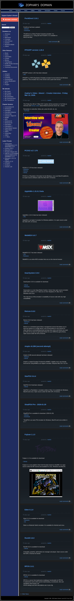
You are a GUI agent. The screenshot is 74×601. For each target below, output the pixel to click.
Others (7, 46)
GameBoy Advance (10, 112)
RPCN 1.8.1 (29, 566)
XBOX (6, 135)
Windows (7, 34)
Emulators (18, 10)
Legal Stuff (64, 598)
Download (27, 30)
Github (25, 172)
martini (49, 23)
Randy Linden (35, 105)
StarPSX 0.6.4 (30, 376)
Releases (26, 169)
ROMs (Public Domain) (11, 63)
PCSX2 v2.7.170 (31, 151)
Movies (7, 60)
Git (25, 522)
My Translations (9, 100)
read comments (53, 41)
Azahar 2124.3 (9, 148)
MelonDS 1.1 (8, 150)
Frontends (8, 65)
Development (8, 79)
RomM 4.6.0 (29, 538)
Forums (63, 10)
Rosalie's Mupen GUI (11, 152)
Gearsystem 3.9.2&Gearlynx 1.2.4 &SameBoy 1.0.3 (11, 145)
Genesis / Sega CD (10, 115)
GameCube (8, 114)
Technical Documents (11, 67)
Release (26, 356)
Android (7, 43)
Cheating (7, 77)
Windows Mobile (9, 44)
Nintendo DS (8, 122)
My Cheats (8, 93)
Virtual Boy (8, 133)
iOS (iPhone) (8, 41)
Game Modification (10, 81)
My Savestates (9, 96)
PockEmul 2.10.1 (32, 18)
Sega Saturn (8, 130)
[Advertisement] (65, 40)
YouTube (26, 110)
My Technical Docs (10, 98)
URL (24, 74)
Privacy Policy (69, 598)
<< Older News (24, 594)
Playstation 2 (8, 126)
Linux (6, 35)
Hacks (39, 10)
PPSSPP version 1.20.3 (34, 50)
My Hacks (8, 91)
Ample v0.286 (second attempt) (38, 346)
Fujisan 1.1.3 (30, 435)
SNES (6, 131)
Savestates (47, 10)
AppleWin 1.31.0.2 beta (34, 191)
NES (6, 119)
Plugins (7, 84)
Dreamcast (8, 108)
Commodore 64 (9, 107)
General (7, 74)
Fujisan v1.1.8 (9, 161)
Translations (8, 62)
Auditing (7, 75)
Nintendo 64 (8, 121)
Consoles (7, 39)
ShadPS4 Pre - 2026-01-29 (35, 405)
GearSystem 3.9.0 (32, 273)
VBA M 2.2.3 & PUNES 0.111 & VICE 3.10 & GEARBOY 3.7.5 (11, 155)
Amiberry (7, 165)
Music (25, 10)
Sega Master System (11, 128)
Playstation (8, 124)
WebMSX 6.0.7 (31, 235)
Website (26, 29)
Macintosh (8, 37)
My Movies (8, 95)
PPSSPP (7, 163)
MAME (7, 117)
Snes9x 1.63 (8, 166)
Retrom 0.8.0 (30, 311)
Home (10, 10)
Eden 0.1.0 (29, 510)
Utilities (33, 10)
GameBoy (8, 110)
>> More (7, 137)
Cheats (55, 10)
